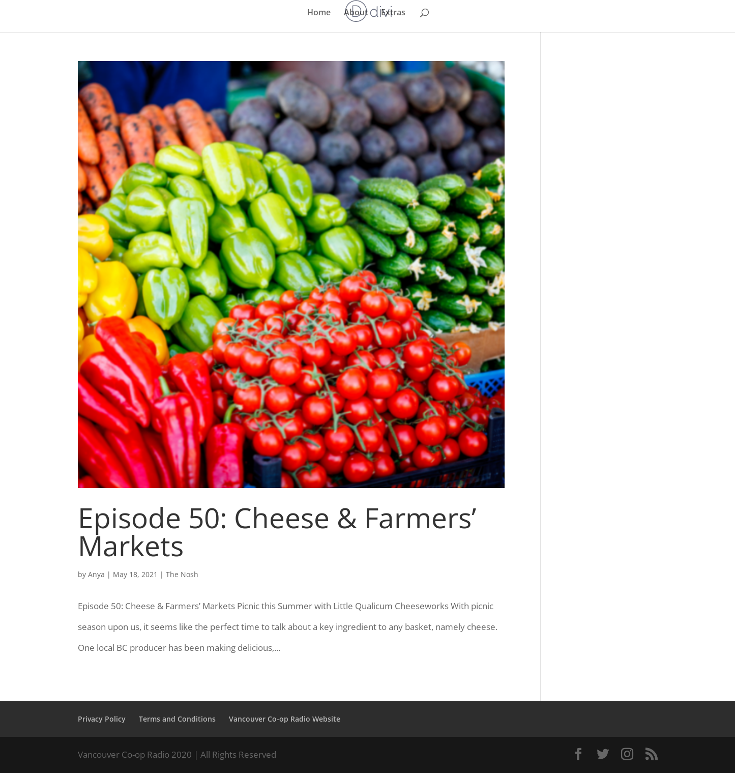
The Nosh (182, 574)
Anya (96, 574)
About (356, 13)
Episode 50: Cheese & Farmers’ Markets (277, 531)
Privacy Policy (102, 719)
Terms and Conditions (177, 719)
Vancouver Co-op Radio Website (284, 719)
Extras (393, 13)
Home (319, 13)
